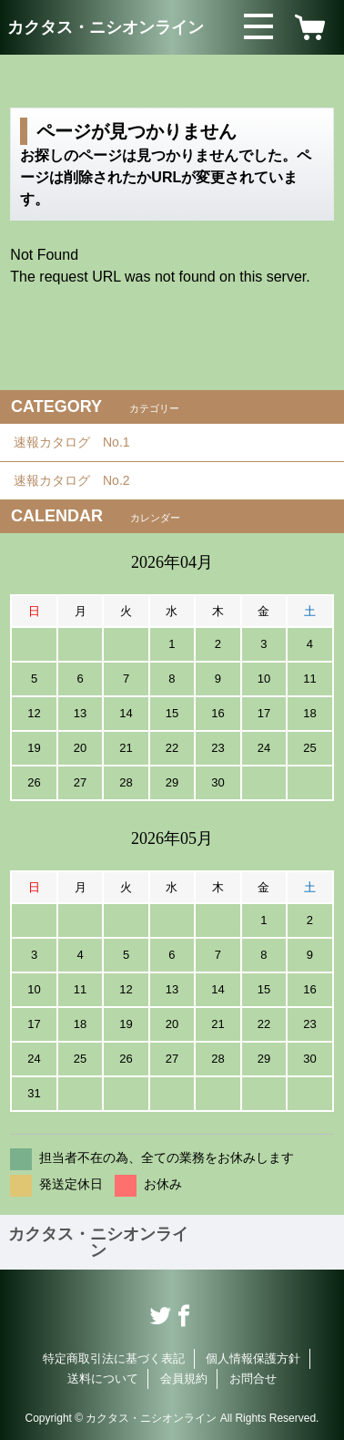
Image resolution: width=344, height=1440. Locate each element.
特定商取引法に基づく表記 (114, 1358)
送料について (102, 1378)
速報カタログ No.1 (78, 442)
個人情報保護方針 (253, 1358)
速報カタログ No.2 (78, 480)
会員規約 (183, 1378)
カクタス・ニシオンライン (105, 27)
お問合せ (253, 1378)
